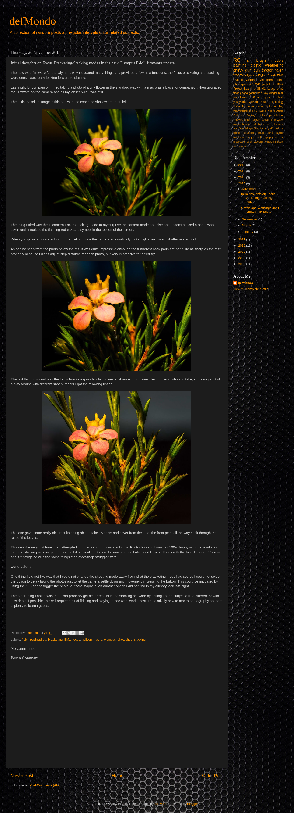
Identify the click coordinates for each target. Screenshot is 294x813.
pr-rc (268, 97)
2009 (242, 251)
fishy (256, 128)
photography (242, 84)
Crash (272, 75)
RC (237, 60)
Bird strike (239, 115)
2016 (242, 177)
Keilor (247, 119)
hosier (236, 132)
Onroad (251, 80)
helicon (87, 639)
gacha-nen (255, 93)
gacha (244, 93)
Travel (237, 106)
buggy (271, 88)
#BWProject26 (261, 84)
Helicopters (268, 115)
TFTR (273, 119)
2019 (242, 165)
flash (236, 93)
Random (255, 119)
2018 (242, 171)
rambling (278, 106)
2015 (242, 183)
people (250, 137)
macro (98, 639)
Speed (265, 119)
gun (248, 70)
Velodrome (267, 80)
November (249, 188)
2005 (242, 264)
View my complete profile (250, 289)
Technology (276, 102)
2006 (242, 258)
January (248, 231)
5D (256, 110)
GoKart (253, 102)
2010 (242, 245)
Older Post (212, 775)
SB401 (261, 88)
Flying (262, 75)
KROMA (238, 119)
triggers (279, 141)
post (281, 137)
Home (117, 775)
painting (240, 65)
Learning (249, 88)
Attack (280, 110)
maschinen (240, 97)
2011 (242, 239)
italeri (279, 70)
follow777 (161, 804)
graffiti (270, 128)
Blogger (192, 804)
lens (270, 132)
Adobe (271, 110)
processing (239, 141)
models (277, 60)
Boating (251, 115)
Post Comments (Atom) (46, 785)
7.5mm (262, 110)
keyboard (249, 132)
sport (249, 141)
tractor (238, 75)
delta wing (278, 124)
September (250, 219)
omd (280, 80)
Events (238, 80)
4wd (273, 84)
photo (267, 106)
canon (266, 124)
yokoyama (239, 102)
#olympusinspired (34, 639)
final (241, 128)
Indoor (280, 115)
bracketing (55, 639)
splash (279, 97)
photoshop (125, 639)
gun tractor (262, 70)
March (247, 225)
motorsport (239, 137)
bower (245, 124)
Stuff (263, 102)
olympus (110, 639)
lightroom (248, 106)
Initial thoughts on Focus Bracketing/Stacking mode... (258, 197)
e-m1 (280, 88)
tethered (269, 141)
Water (280, 119)
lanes (261, 132)
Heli (259, 115)
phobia (259, 106)
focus (76, 639)
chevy (238, 70)
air (249, 60)
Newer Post (21, 775)
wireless (247, 146)
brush (261, 60)
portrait (273, 137)
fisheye (249, 128)
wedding (238, 146)
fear (235, 128)
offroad (256, 97)
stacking (140, 639)
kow (265, 93)
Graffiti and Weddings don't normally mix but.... (260, 209)
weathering (274, 65)
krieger (273, 93)
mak (281, 93)
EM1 (67, 639)
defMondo (32, 21)
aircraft (237, 124)
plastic (255, 65)
